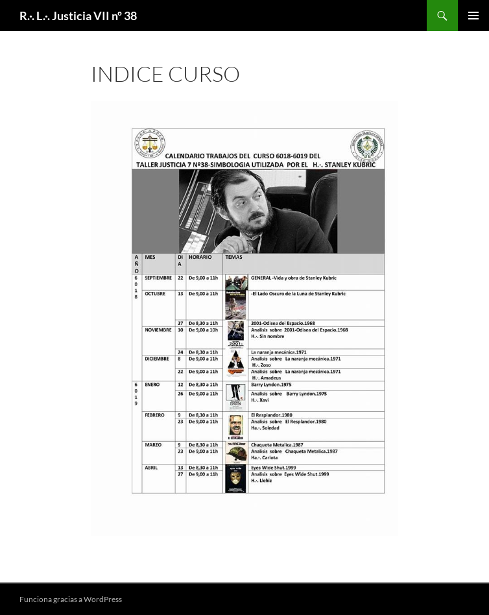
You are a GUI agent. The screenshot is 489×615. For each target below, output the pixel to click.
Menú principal (473, 15)
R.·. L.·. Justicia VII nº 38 (78, 15)
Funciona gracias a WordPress (70, 599)
